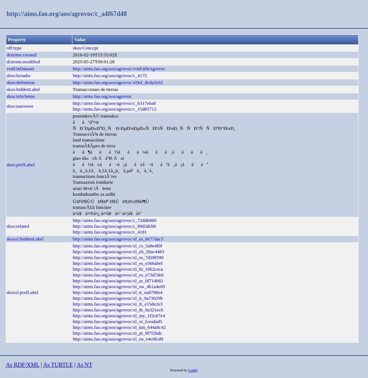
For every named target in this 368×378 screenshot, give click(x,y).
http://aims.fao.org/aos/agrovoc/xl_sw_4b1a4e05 (119, 286)
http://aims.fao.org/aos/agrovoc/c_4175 (110, 75)
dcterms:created (21, 54)
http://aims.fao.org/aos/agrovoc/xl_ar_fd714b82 (118, 280)
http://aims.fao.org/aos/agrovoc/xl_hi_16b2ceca (118, 269)
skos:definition (21, 82)
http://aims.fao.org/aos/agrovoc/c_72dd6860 (114, 220)
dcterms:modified (23, 61)
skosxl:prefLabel (22, 292)
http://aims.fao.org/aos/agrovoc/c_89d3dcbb (114, 226)
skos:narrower (20, 106)
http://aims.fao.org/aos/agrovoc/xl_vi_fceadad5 (117, 321)
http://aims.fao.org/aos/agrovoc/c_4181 (110, 232)
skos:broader (19, 75)
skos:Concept (85, 48)
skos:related (18, 226)
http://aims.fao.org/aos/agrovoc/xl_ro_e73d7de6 (118, 275)
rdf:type (14, 48)
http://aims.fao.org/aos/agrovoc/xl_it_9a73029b (118, 298)
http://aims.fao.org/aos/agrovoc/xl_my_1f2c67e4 (119, 315)
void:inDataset (20, 68)
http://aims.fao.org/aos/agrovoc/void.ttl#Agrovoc (119, 68)
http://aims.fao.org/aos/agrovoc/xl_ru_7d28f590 (118, 257)
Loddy (193, 370)
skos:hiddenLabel (23, 89)
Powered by (179, 370)
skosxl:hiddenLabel (25, 239)
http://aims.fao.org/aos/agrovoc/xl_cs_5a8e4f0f (117, 245)
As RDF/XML (22, 365)
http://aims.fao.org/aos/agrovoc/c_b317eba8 (114, 103)
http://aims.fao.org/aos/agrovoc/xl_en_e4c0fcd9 (118, 339)
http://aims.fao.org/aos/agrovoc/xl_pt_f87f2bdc (117, 333)
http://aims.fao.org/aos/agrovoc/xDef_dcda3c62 (118, 82)
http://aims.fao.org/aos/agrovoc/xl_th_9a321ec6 (118, 310)
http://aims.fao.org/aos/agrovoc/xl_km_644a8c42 (119, 327)
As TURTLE (58, 365)
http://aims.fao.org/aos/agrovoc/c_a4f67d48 (67, 13)
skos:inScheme (21, 96)
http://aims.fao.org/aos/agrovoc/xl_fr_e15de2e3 (118, 304)
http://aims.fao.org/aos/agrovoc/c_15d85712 (114, 109)
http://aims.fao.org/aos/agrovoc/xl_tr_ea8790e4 (118, 292)
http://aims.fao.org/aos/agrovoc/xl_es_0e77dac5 (118, 239)
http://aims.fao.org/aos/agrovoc (102, 96)
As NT (84, 365)
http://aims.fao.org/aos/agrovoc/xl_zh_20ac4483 (118, 251)
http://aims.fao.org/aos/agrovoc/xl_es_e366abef (118, 263)
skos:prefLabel (21, 164)
